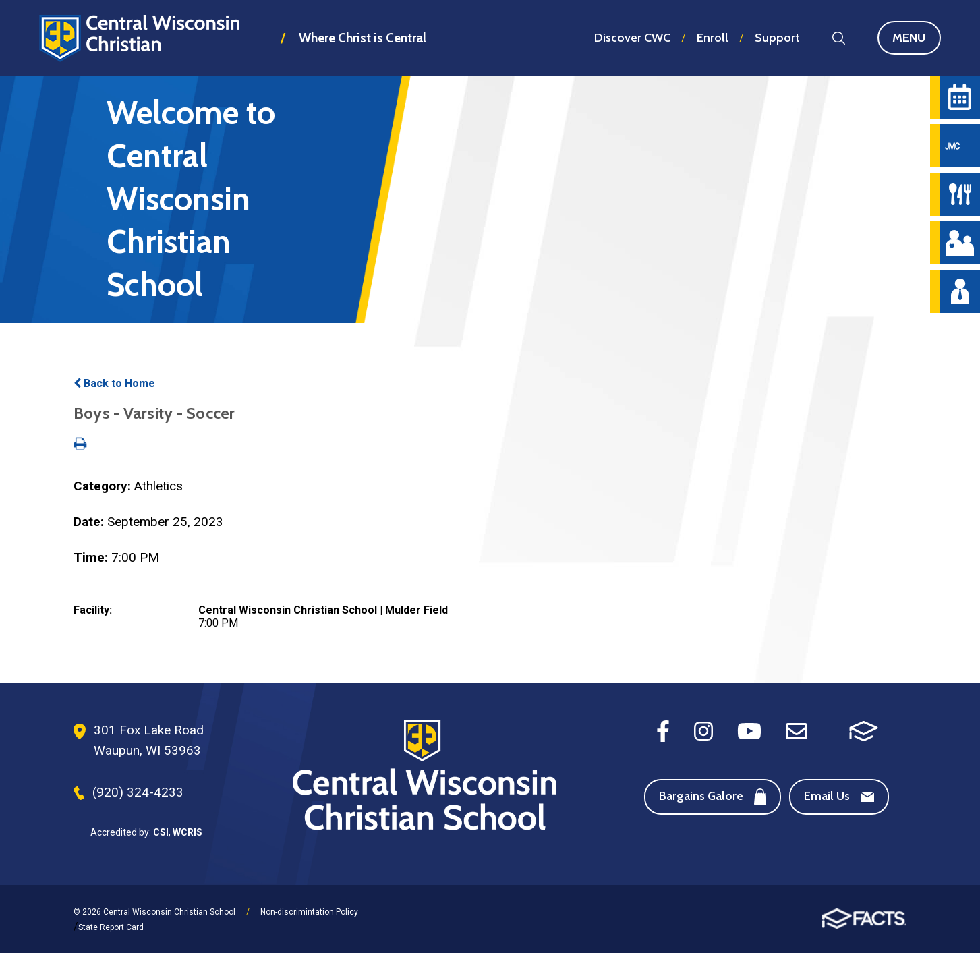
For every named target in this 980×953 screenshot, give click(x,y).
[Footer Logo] (424, 776)
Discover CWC (632, 37)
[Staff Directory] (960, 291)
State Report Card (111, 927)
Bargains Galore (712, 796)
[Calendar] (960, 97)
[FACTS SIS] (864, 730)
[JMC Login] (960, 145)
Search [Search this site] (838, 38)
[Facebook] (663, 730)
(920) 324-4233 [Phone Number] (137, 792)
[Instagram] (703, 730)
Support (777, 37)
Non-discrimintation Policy (309, 912)
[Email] (796, 730)
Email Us (839, 795)
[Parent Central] (960, 242)
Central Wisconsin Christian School (139, 38)
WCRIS (187, 832)
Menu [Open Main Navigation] (916, 37)
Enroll (712, 37)
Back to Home (114, 383)
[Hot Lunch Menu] (960, 194)
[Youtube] (749, 730)
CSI (161, 832)
